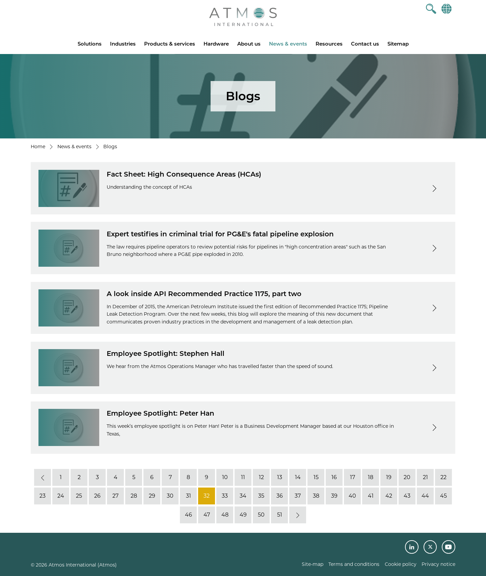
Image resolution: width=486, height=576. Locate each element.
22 (443, 477)
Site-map (312, 564)
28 (134, 496)
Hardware (216, 44)
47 (207, 515)
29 (152, 496)
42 (388, 496)
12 (261, 477)
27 (115, 496)
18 (370, 477)
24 (60, 496)
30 (170, 496)
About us (249, 44)
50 (261, 515)
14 (298, 477)
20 (407, 477)
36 (279, 496)
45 (443, 496)
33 (225, 496)
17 (352, 477)
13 (279, 477)
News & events (288, 44)
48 (224, 515)
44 (425, 496)
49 (243, 515)
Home (38, 146)
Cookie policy (400, 564)
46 (188, 515)
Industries (123, 44)
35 (261, 496)
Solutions (90, 44)
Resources (329, 44)
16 (334, 477)
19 (389, 477)
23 (42, 496)
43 (407, 496)
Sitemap (398, 44)
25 (79, 496)
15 (316, 477)
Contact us (365, 44)
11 (243, 477)
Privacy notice (438, 564)
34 (243, 496)
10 (225, 477)
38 (316, 496)
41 (371, 496)
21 (425, 477)
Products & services (169, 44)
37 (298, 496)
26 (97, 496)
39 (334, 496)
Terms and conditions (353, 564)
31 (188, 496)
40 (352, 496)
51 (279, 515)
